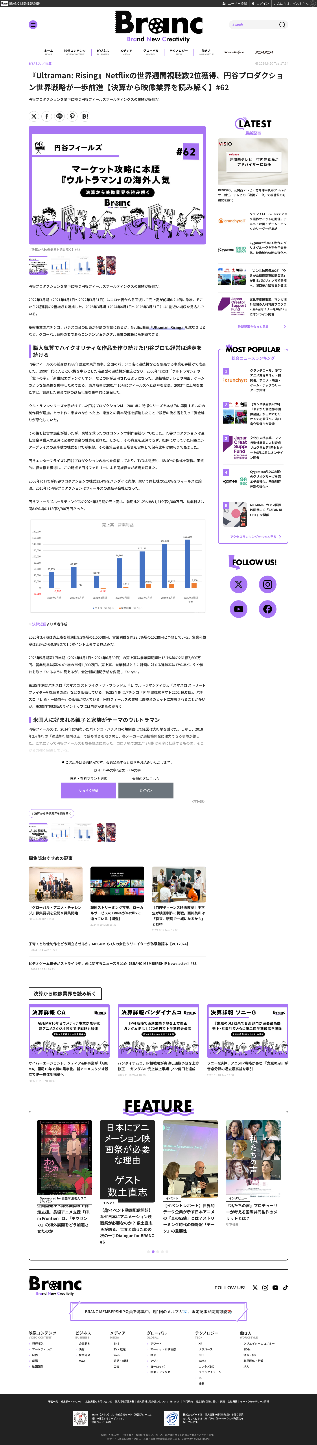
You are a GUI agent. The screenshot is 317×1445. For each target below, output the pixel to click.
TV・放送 (120, 1349)
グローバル (151, 52)
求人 (246, 1366)
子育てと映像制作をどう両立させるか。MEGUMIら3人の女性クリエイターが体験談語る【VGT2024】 (109, 946)
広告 (116, 1366)
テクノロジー (179, 52)
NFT (201, 1355)
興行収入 (38, 1343)
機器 (201, 1383)
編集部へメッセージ (72, 1401)
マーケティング (42, 1349)
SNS (116, 1343)
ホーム (48, 52)
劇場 (35, 1361)
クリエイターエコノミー (259, 1343)
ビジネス (103, 52)
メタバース (206, 1349)
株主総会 (84, 1355)
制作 (35, 1355)
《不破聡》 (198, 801)
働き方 (206, 52)
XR (200, 1343)
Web (117, 1355)
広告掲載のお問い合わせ (98, 1401)
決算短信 (39, 623)
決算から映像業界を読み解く (52, 813)
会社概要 (232, 1401)
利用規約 (188, 1401)
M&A (82, 1361)
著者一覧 (53, 1401)
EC (200, 1378)
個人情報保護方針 (124, 1401)
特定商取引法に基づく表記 (210, 1401)
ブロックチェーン (210, 1372)
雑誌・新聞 (121, 1361)
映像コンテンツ (75, 52)
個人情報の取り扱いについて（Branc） (158, 1401)
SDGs (247, 1349)
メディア (126, 52)
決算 (82, 1349)
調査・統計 (250, 1355)
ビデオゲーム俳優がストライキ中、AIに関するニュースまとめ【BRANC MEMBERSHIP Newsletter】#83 (113, 966)
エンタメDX (206, 1366)
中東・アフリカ (160, 1372)
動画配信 (38, 1366)
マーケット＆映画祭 (163, 1349)
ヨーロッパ (157, 1366)
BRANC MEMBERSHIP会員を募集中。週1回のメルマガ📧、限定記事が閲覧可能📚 (158, 1311)
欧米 (153, 1355)
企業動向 (84, 1343)
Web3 (202, 1361)
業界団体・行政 (253, 1361)
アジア (154, 1361)
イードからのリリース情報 (254, 1401)
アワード (156, 1343)
